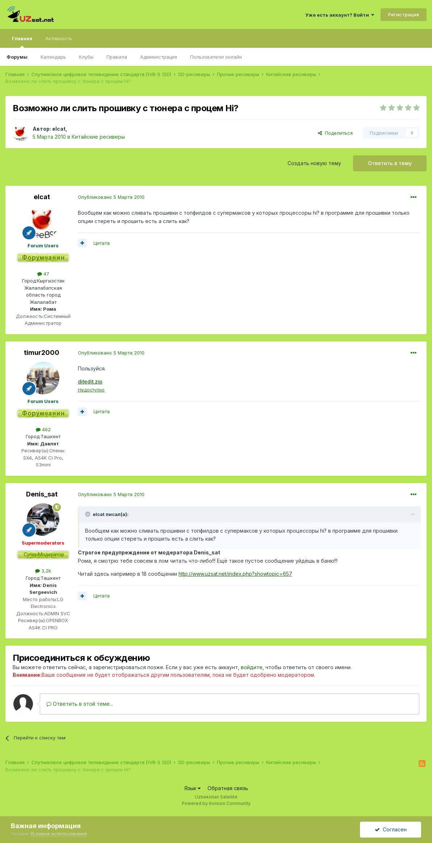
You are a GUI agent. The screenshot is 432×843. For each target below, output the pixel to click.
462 (43, 429)
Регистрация (403, 14)
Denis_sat (42, 494)
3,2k (43, 571)
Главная (22, 41)
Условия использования (58, 833)
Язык (192, 788)
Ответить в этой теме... (79, 704)
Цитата (101, 243)
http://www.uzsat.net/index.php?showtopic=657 (235, 574)
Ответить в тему (390, 163)
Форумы (17, 57)
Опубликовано (111, 197)
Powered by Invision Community (216, 803)
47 (43, 274)
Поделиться (335, 133)
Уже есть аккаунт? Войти (339, 15)
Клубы (86, 57)
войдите (252, 667)
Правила (116, 57)
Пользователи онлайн (216, 57)
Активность (58, 38)
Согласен (391, 829)
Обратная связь (227, 788)
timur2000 (41, 352)
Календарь (53, 57)
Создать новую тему (314, 163)
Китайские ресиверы (98, 137)
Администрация (158, 57)
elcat (59, 129)
